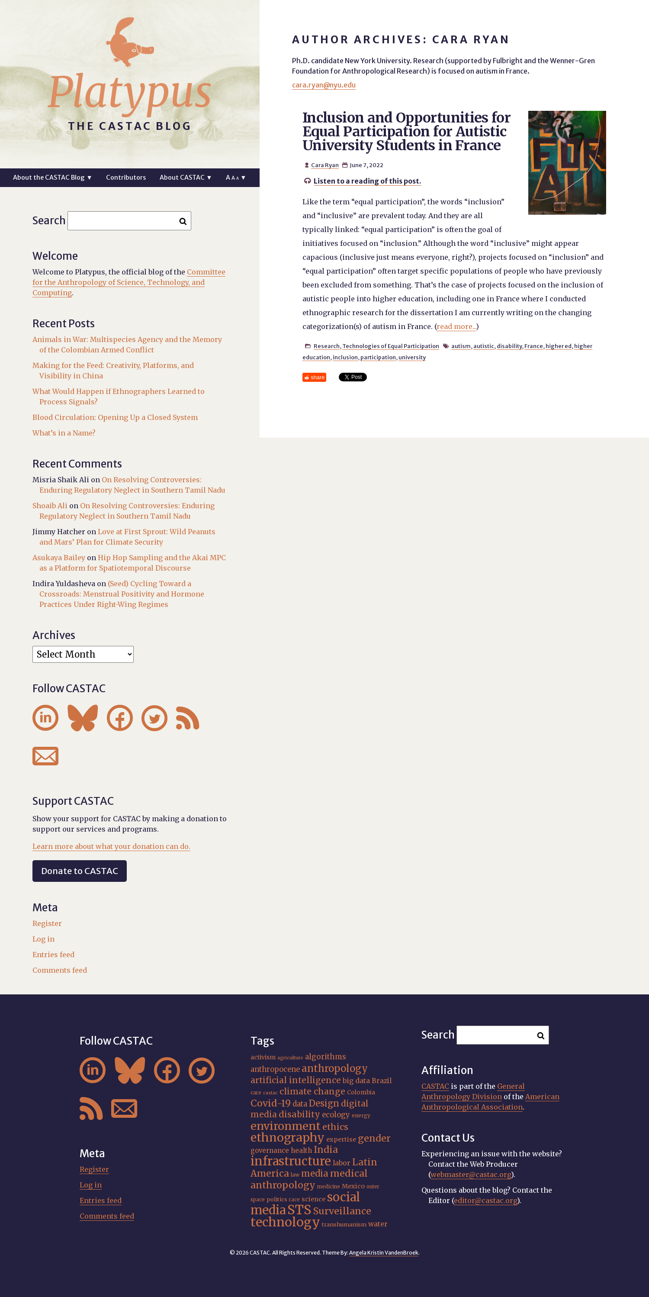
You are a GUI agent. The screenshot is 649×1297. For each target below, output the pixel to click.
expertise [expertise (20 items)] (341, 1139)
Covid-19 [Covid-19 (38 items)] (271, 1103)
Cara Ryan (325, 164)
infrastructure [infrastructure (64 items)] (291, 1161)
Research (327, 345)
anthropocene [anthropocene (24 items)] (275, 1069)
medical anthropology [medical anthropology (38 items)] (309, 1179)
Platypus (130, 92)
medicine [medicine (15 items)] (328, 1187)
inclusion (345, 357)
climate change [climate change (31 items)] (312, 1091)
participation (378, 357)
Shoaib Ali (49, 505)
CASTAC (435, 1086)
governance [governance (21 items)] (270, 1150)
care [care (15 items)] (256, 1093)
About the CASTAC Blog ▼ (52, 177)
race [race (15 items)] (294, 1200)
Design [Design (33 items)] (324, 1103)
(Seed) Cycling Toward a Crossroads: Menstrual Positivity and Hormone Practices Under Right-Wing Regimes (121, 594)
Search (49, 220)
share (317, 377)
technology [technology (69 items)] (285, 1222)
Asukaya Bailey (58, 557)
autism (461, 345)
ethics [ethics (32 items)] (335, 1127)
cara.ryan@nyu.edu (324, 85)
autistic (483, 345)
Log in (43, 939)
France (533, 345)
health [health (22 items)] (301, 1150)
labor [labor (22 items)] (341, 1163)
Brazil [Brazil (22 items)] (382, 1081)
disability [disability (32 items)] (299, 1114)
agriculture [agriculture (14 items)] (290, 1058)
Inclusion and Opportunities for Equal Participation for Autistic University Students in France (406, 131)
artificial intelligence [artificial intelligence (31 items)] (296, 1080)
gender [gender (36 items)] (374, 1138)
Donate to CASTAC (79, 870)
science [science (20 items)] (313, 1199)
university (412, 357)
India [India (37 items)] (326, 1149)
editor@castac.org (485, 1200)
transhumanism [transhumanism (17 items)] (344, 1224)
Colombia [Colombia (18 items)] (361, 1092)
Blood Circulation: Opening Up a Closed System (115, 417)
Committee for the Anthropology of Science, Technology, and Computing (128, 282)
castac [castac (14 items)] (270, 1093)
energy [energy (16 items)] (361, 1115)
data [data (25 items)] (299, 1104)
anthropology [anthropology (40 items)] (335, 1068)
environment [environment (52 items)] (286, 1126)
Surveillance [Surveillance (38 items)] (342, 1211)
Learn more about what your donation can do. (111, 846)
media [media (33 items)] (314, 1173)
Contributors (126, 177)
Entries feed (53, 954)
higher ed (559, 345)
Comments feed (59, 970)
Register (47, 923)
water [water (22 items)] (378, 1224)
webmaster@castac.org (471, 1174)
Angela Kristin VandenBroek (383, 1252)
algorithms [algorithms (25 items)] (325, 1056)
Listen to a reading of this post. (367, 181)
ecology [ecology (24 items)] (336, 1115)
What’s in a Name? (64, 433)
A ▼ (236, 177)
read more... (456, 326)
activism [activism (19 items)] (263, 1057)
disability (509, 345)
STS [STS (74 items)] (299, 1210)
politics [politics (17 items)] (277, 1199)
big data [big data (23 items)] (356, 1080)
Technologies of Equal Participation (390, 345)
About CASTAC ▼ (186, 177)
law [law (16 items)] (295, 1174)
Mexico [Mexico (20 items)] (353, 1186)
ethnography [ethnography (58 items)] (287, 1137)
